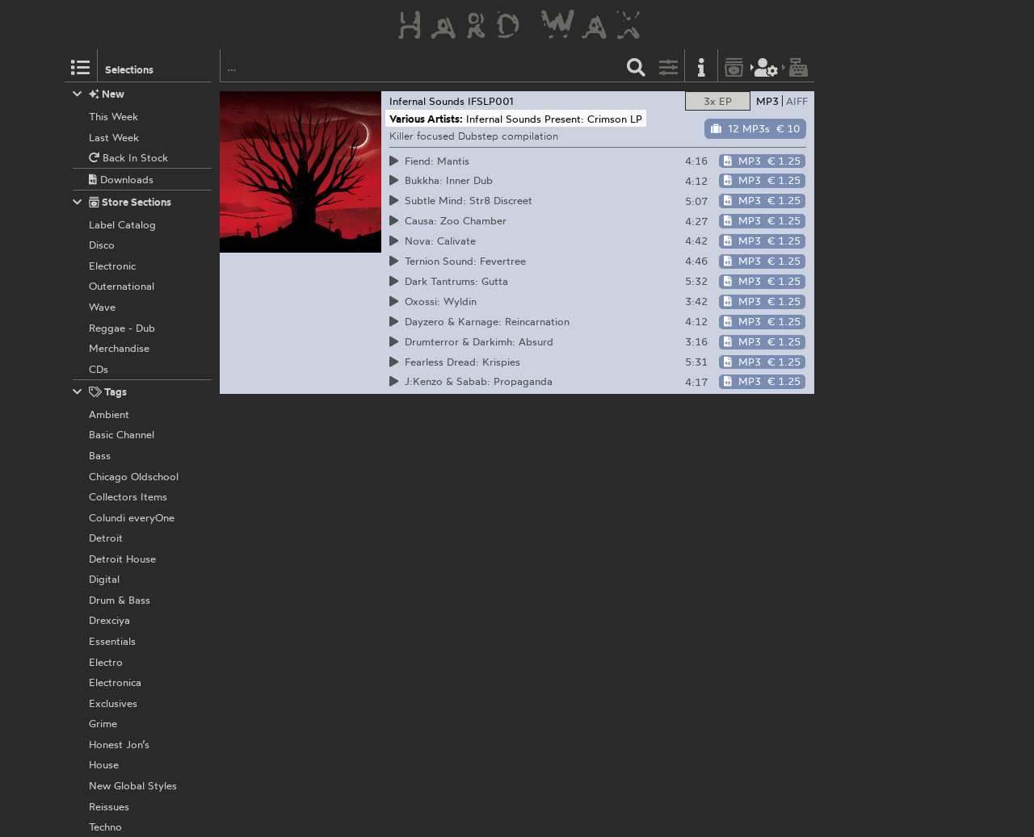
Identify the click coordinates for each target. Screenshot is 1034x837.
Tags (100, 392)
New (99, 94)
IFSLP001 (491, 100)
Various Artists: (426, 118)
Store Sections (122, 202)
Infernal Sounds (426, 100)
